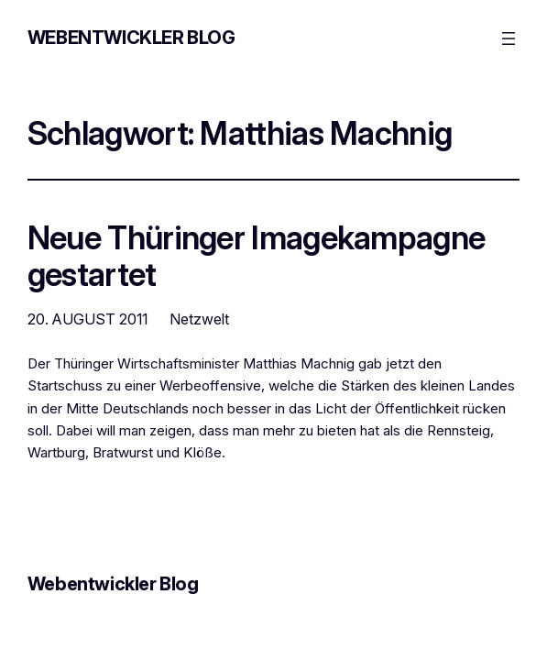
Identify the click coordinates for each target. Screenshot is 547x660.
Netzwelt (199, 319)
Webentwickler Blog (131, 38)
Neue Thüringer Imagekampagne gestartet (256, 255)
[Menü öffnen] (509, 39)
